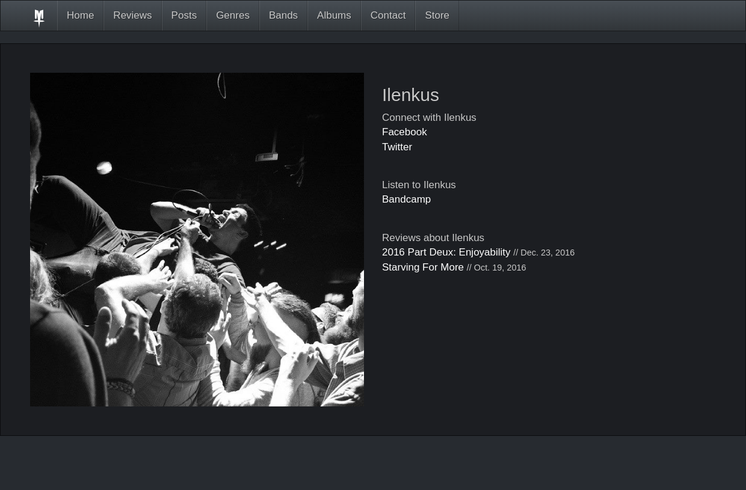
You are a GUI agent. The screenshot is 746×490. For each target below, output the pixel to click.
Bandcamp (406, 199)
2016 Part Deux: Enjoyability (446, 252)
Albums (334, 15)
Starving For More (423, 267)
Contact (388, 15)
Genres (233, 15)
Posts (184, 15)
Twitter (397, 147)
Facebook (404, 132)
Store (437, 15)
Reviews (132, 15)
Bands (283, 15)
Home (80, 15)
